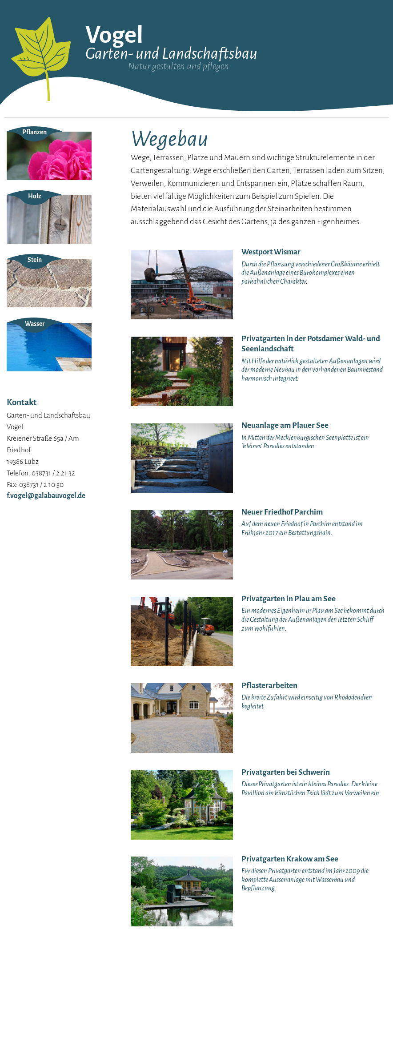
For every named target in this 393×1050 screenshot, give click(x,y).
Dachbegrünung (326, 153)
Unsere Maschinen (32, 162)
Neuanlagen (239, 140)
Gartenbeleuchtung (331, 140)
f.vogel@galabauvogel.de (46, 594)
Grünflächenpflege (330, 202)
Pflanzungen (240, 165)
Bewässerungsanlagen (335, 189)
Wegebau (235, 178)
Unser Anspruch (29, 151)
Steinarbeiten (241, 153)
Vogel (114, 35)
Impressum (23, 174)
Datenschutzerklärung (39, 185)
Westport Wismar (131, 139)
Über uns (19, 139)
